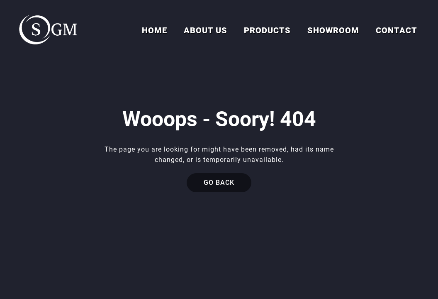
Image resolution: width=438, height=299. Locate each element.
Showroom (333, 30)
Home (154, 30)
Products (267, 30)
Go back (219, 182)
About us (205, 30)
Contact (396, 30)
